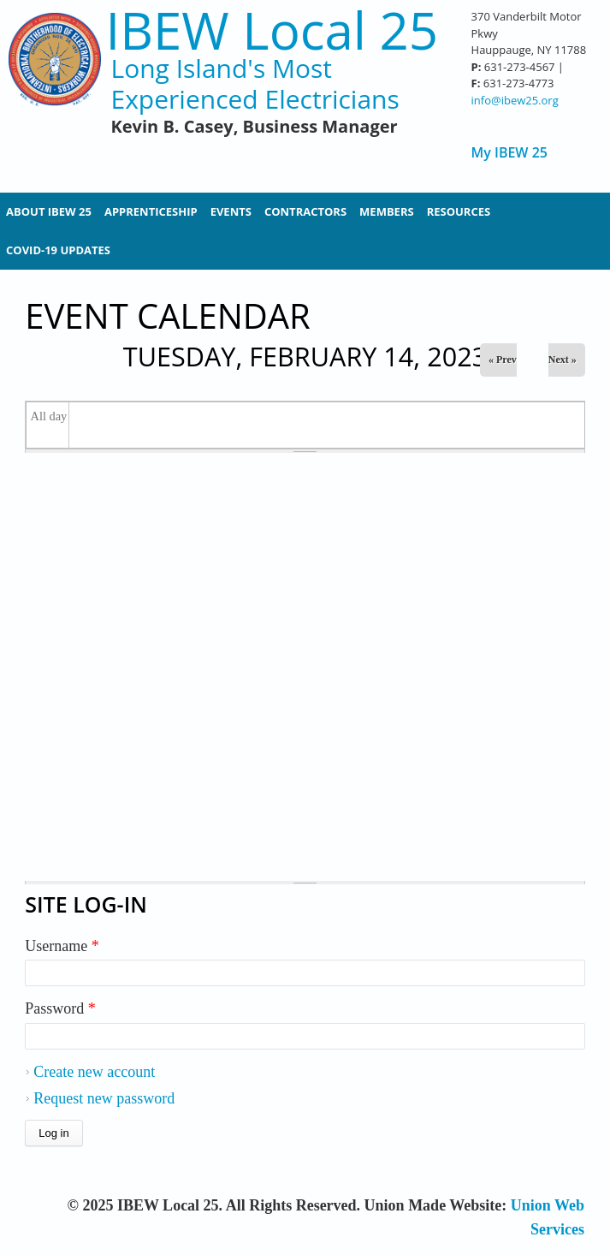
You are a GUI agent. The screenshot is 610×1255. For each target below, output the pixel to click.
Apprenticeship (151, 211)
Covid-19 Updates (58, 250)
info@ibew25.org (515, 100)
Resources (459, 211)
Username (61, 946)
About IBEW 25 (49, 211)
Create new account (94, 1071)
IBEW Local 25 (271, 30)
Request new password (104, 1098)
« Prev (503, 360)
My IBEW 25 (509, 152)
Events (231, 211)
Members (386, 211)
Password (60, 1008)
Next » (562, 360)
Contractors (305, 211)
